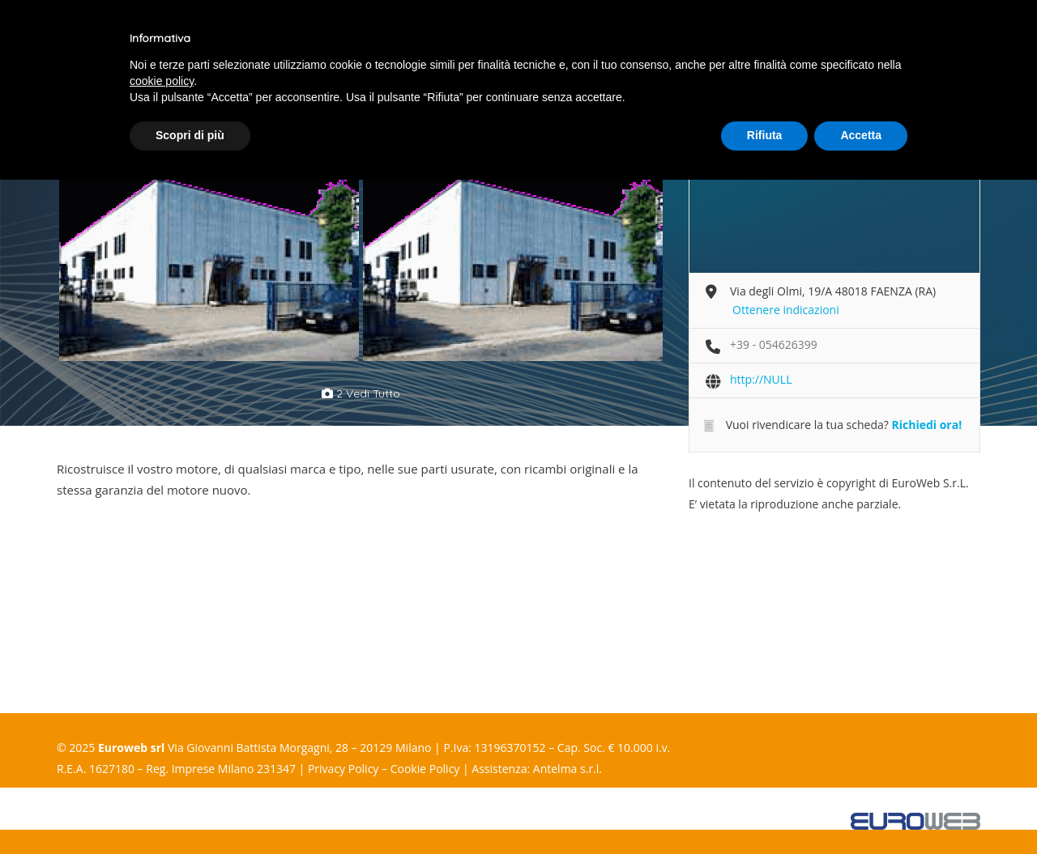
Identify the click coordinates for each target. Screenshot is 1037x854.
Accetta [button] (860, 135)
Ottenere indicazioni (785, 309)
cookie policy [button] (162, 80)
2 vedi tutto (361, 393)
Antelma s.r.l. (567, 768)
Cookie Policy (425, 768)
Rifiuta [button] (765, 135)
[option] (209, 251)
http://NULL (761, 379)
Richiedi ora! (926, 424)
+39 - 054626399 (773, 344)
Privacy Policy (343, 768)
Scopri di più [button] (190, 135)
